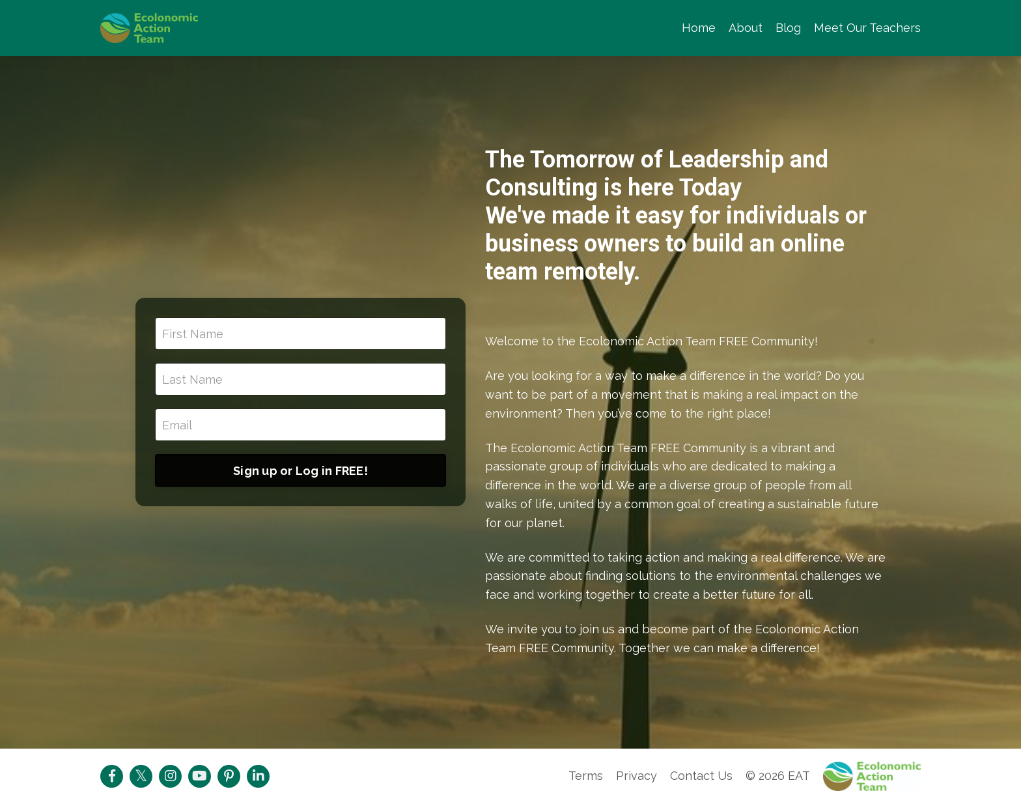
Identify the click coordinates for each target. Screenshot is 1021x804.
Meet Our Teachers (867, 28)
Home (699, 28)
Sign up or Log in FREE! (300, 471)
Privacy (636, 775)
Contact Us (701, 775)
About (745, 28)
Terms (585, 775)
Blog (788, 28)
